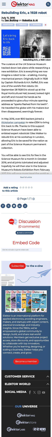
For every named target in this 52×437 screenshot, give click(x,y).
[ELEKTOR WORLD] (27, 384)
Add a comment (24, 233)
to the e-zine (26, 266)
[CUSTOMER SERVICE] (27, 377)
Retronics (36, 25)
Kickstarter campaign (13, 122)
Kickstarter (8, 25)
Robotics (21, 25)
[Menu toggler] (4, 4)
